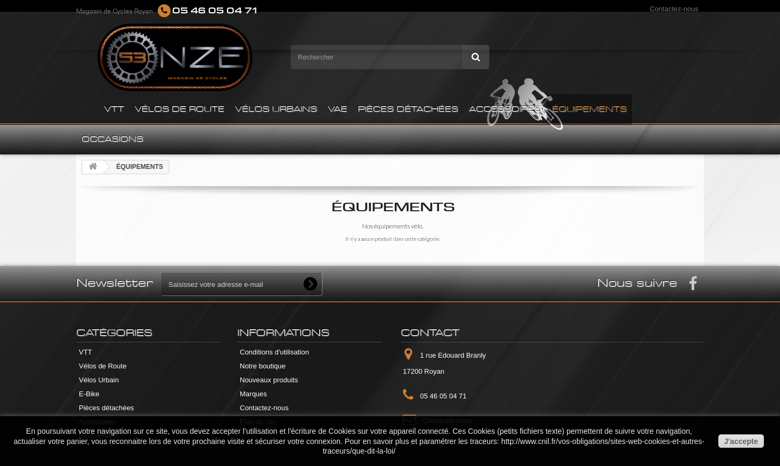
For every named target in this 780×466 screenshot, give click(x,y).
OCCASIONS (112, 139)
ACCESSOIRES (505, 109)
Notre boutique (262, 366)
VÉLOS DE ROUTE (179, 109)
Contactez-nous (674, 9)
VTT (114, 109)
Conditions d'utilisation (274, 352)
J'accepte (741, 441)
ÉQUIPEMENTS (589, 109)
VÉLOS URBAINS (276, 109)
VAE (337, 109)
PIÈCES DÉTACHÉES (408, 109)
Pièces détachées (106, 408)
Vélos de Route (103, 366)
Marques (253, 394)
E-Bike (89, 394)
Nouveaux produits (269, 380)
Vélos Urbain (99, 380)
